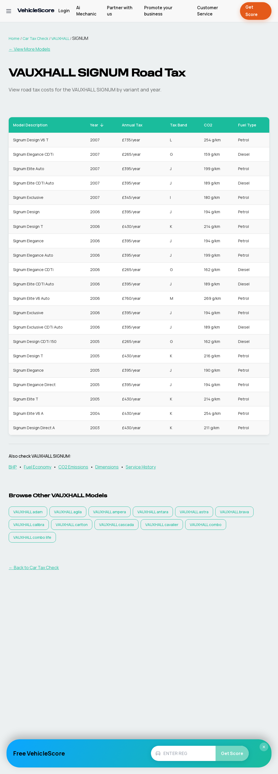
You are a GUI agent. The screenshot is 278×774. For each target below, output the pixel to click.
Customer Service (207, 11)
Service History (141, 467)
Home (14, 38)
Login (64, 11)
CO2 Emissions (73, 467)
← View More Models (29, 49)
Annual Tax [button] (135, 125)
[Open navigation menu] (8, 11)
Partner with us (119, 11)
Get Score (255, 11)
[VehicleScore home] (35, 11)
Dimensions (107, 467)
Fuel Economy (37, 467)
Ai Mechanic (86, 11)
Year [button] (97, 125)
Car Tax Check (35, 38)
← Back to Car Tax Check (34, 568)
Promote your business (158, 11)
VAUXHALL (60, 38)
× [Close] (264, 747)
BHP (13, 467)
